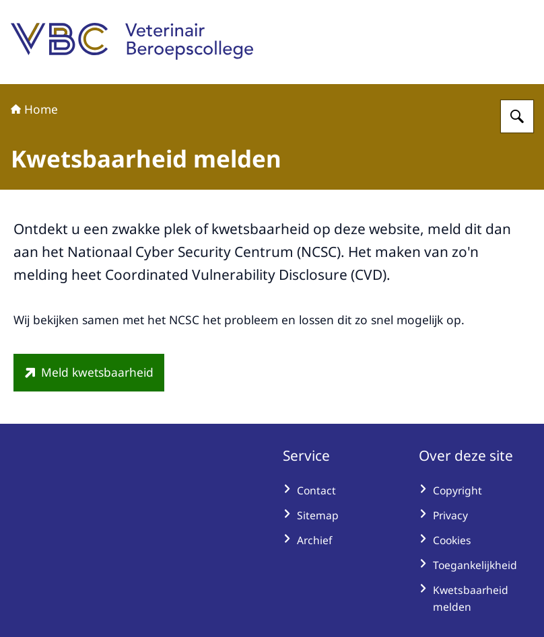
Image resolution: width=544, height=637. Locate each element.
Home (34, 109)
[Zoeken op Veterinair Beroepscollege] (517, 116)
